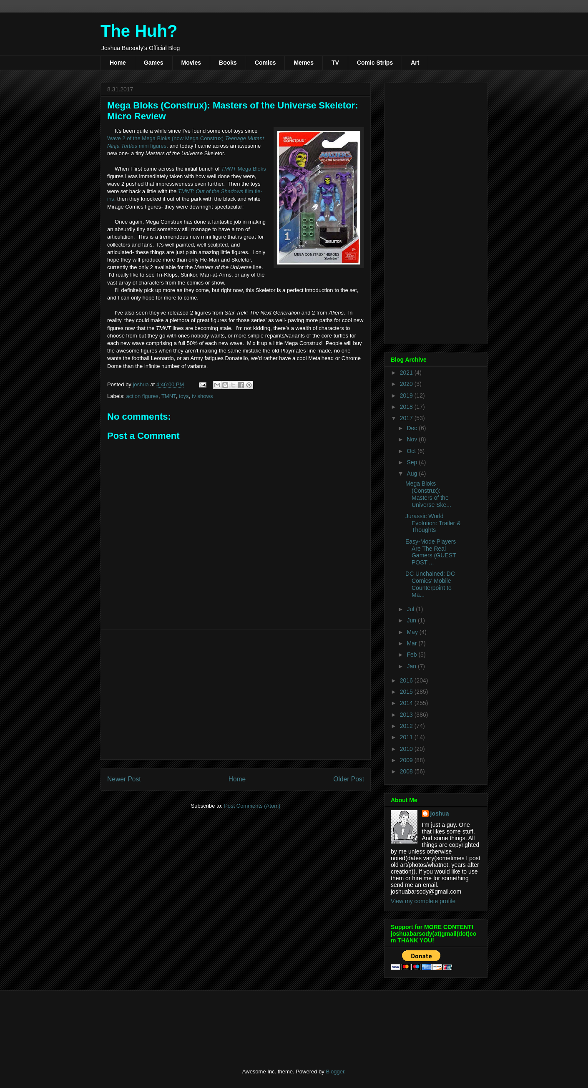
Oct (412, 451)
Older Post (348, 779)
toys (184, 396)
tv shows (202, 396)
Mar (412, 643)
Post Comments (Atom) (252, 806)
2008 (407, 771)
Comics (265, 62)
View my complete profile (423, 901)
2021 (407, 372)
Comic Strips (375, 62)
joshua (439, 813)
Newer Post (124, 779)
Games (153, 62)
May (413, 632)
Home (118, 62)
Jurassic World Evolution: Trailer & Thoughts (433, 523)
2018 (407, 406)
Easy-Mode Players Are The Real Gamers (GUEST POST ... (430, 552)
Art (415, 62)
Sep (413, 462)
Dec (413, 428)
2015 (407, 691)
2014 (407, 703)
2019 (407, 395)
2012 (407, 726)
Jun (412, 620)
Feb (412, 654)
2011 (407, 737)
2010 (407, 748)
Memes (303, 62)
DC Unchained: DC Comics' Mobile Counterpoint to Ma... (430, 584)
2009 (407, 760)
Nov (413, 439)
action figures (142, 396)
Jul (411, 609)
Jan (412, 666)
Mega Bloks (243, 169)
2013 (407, 714)
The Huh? (139, 31)
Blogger (335, 1071)
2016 (407, 680)
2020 (407, 383)
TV (335, 62)
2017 (407, 418)
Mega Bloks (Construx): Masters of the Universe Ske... (428, 494)
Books (228, 62)
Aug (413, 473)
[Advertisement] (236, 694)
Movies (191, 62)
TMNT (168, 396)
